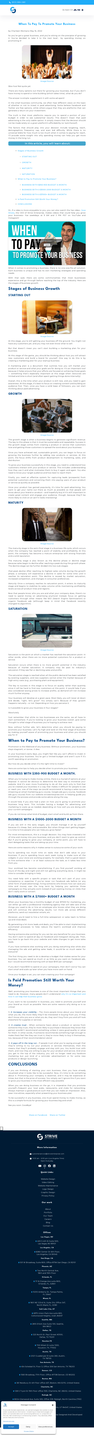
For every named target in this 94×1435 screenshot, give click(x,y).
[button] (53, 1405)
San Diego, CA (47, 1258)
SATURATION (28, 174)
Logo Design (48, 1189)
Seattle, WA (47, 1320)
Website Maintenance (48, 1186)
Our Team (48, 1216)
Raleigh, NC (47, 1395)
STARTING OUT (29, 157)
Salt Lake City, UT (47, 1309)
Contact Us (48, 1226)
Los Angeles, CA (47, 1248)
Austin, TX (47, 1352)
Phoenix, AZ (47, 1266)
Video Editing (48, 1182)
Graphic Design (48, 1192)
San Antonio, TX (47, 1362)
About (48, 1209)
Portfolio (48, 1212)
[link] (47, 1262)
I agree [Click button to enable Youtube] (47, 245)
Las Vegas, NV (47, 1237)
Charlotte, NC (47, 1387)
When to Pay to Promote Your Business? (37, 179)
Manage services (8, 1421)
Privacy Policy (29, 1431)
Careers (48, 1219)
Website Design (48, 1179)
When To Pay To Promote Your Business (47, 24)
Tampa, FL (47, 1288)
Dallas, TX (47, 1330)
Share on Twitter (57, 1115)
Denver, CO (47, 1370)
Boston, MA (47, 1379)
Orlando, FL (47, 1277)
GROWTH (26, 162)
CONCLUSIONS (25, 204)
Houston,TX (47, 1341)
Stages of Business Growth (31, 151)
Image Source (47, 81)
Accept (11, 1427)
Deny (28, 1427)
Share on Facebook (38, 1115)
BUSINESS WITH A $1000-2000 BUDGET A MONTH (46, 190)
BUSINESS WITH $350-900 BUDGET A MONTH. (44, 185)
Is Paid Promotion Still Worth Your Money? (38, 199)
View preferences (45, 1427)
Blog (48, 1223)
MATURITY (27, 168)
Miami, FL (47, 1298)
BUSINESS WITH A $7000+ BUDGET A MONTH (44, 194)
